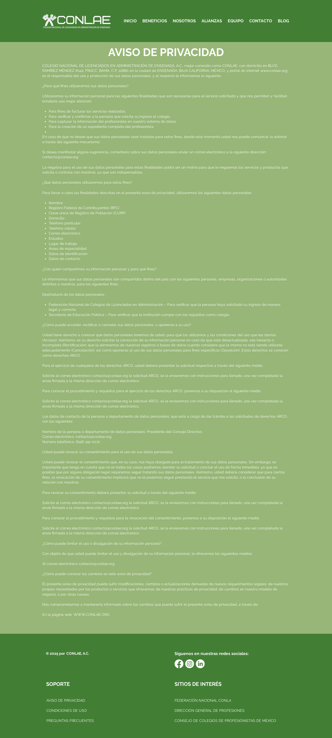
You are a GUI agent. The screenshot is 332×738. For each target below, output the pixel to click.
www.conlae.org (273, 70)
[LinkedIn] (200, 663)
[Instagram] (189, 663)
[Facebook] (179, 663)
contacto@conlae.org (60, 157)
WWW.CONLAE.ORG (91, 614)
